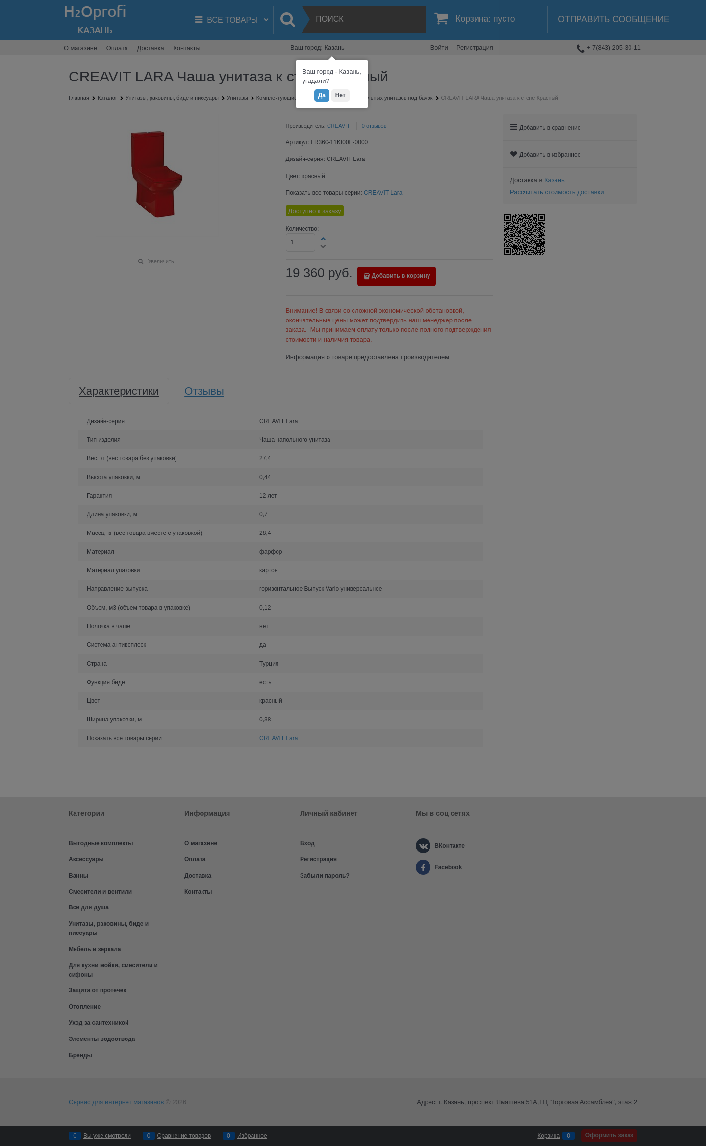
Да (322, 95)
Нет (340, 95)
